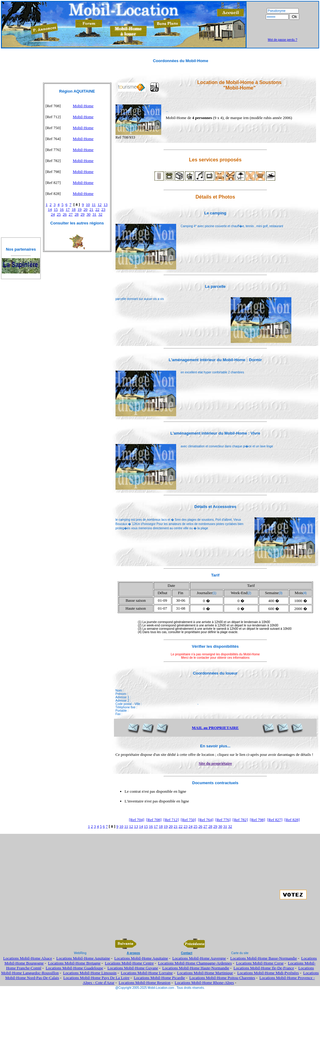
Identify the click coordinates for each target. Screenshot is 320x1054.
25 (59, 214)
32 (100, 214)
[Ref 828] (292, 819)
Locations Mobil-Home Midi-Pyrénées (268, 973)
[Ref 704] (136, 819)
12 (99, 204)
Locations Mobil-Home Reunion (145, 982)
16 (62, 209)
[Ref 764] (205, 819)
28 (77, 214)
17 (68, 209)
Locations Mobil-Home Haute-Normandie (195, 968)
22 (97, 209)
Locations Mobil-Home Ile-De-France (263, 968)
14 (50, 209)
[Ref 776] (222, 819)
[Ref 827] (274, 819)
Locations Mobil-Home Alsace (27, 958)
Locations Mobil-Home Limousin (89, 973)
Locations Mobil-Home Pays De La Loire (96, 977)
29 (82, 214)
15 (56, 209)
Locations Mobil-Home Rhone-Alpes (204, 982)
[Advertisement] (282, 29)
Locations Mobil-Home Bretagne (74, 963)
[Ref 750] (188, 819)
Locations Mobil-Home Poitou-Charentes (222, 977)
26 (65, 214)
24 (53, 214)
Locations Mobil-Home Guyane (132, 968)
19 (80, 209)
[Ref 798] (257, 819)
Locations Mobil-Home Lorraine (146, 973)
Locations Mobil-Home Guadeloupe (74, 968)
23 (103, 209)
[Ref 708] (154, 819)
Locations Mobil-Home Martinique (205, 973)
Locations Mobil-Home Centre (129, 963)
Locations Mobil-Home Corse (260, 963)
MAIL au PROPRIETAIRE (215, 727)
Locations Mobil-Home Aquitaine (83, 958)
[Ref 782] (240, 819)
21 (92, 209)
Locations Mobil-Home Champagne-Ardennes (195, 963)
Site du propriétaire (215, 763)
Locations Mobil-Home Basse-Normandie (263, 958)
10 (88, 204)
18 (74, 209)
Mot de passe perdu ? (282, 39)
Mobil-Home (83, 106)
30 (89, 214)
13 (106, 204)
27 (71, 214)
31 (94, 214)
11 (94, 204)
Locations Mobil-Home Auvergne (199, 958)
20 (85, 209)
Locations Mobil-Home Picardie (159, 977)
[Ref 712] (171, 819)
